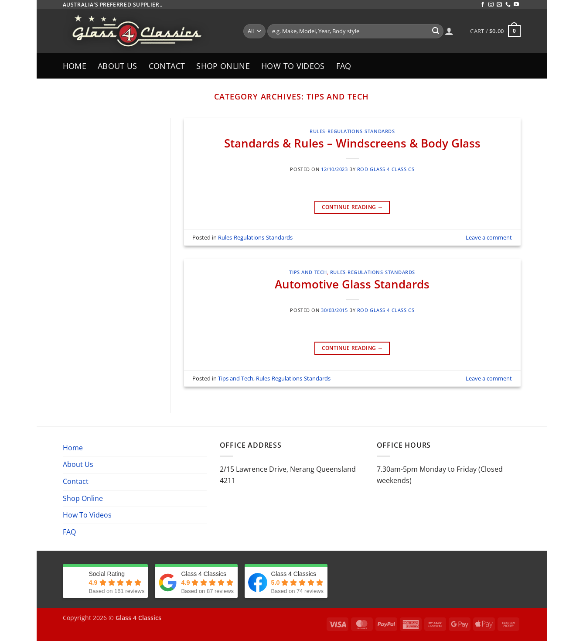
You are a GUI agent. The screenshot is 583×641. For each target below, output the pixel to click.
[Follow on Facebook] (482, 5)
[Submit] (435, 31)
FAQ (343, 66)
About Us (117, 66)
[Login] (449, 31)
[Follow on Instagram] (491, 5)
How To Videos (293, 66)
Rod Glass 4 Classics (385, 169)
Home (74, 66)
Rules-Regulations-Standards (352, 131)
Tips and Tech (308, 272)
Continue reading (352, 207)
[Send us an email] (499, 5)
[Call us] (508, 5)
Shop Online (223, 66)
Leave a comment (489, 237)
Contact (167, 66)
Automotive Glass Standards (352, 284)
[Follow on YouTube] (516, 5)
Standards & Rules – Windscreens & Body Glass (352, 143)
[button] (495, 31)
